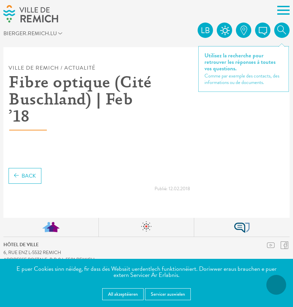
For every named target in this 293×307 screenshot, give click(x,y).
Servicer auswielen (168, 294)
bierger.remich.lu (39, 34)
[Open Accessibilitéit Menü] (276, 285)
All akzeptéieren (123, 294)
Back (25, 176)
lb (205, 30)
